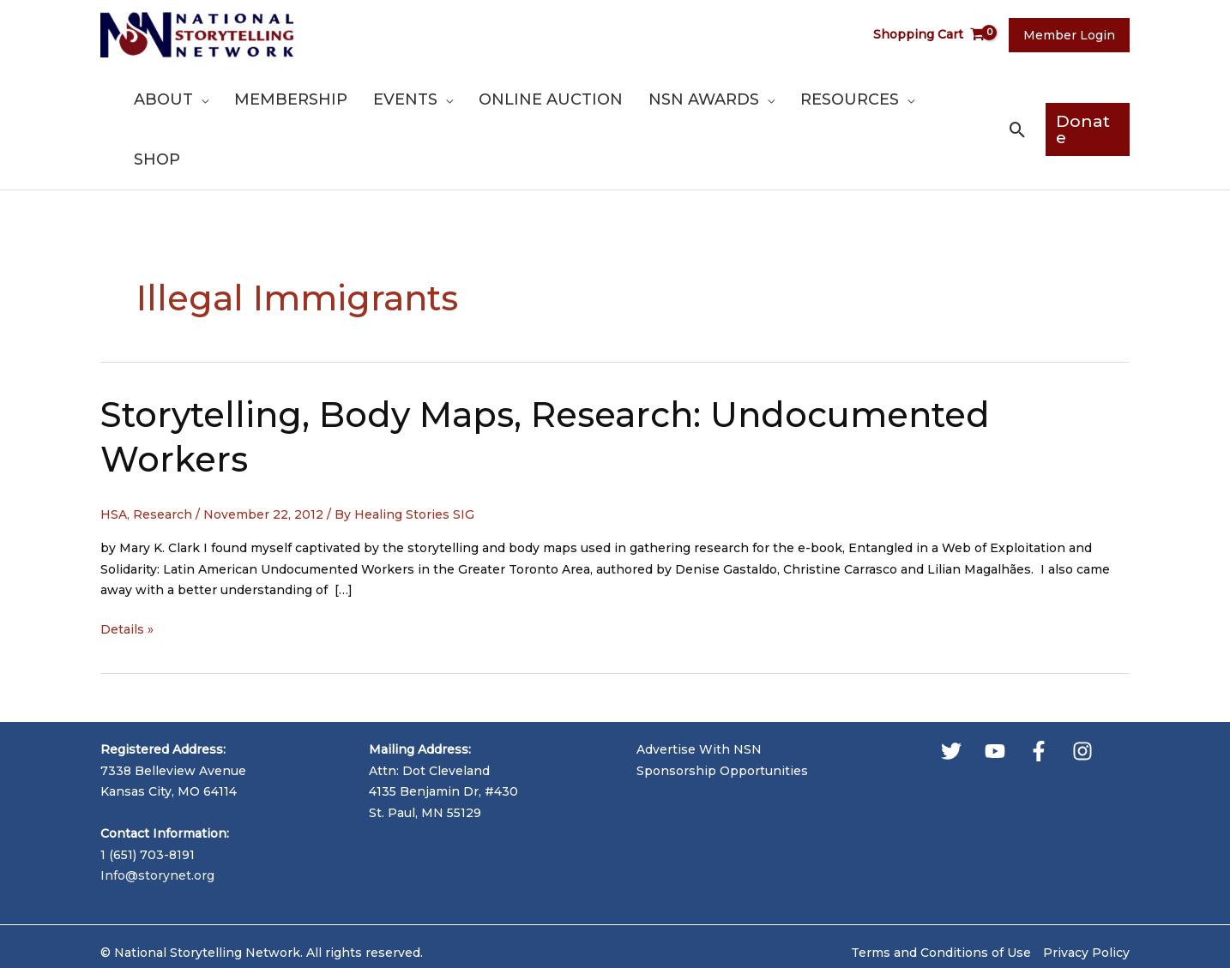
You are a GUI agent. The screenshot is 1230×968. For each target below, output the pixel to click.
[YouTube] (995, 691)
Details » (127, 569)
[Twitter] (951, 691)
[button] (1017, 100)
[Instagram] (1082, 691)
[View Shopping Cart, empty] (934, 35)
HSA (113, 454)
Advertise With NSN (699, 689)
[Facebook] (1038, 691)
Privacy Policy (1086, 892)
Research (162, 454)
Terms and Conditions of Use (941, 892)
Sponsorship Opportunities (722, 710)
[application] (253, 99)
